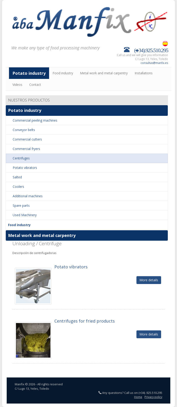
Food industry (63, 73)
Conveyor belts (24, 130)
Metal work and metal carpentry (104, 73)
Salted (17, 177)
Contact (35, 84)
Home (138, 397)
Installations (144, 73)
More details (148, 280)
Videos (17, 84)
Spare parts (21, 205)
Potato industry (29, 73)
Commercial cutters (27, 139)
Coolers (18, 186)
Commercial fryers (26, 149)
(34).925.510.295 (151, 49)
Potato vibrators (25, 167)
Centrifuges (21, 158)
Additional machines (28, 196)
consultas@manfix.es (154, 63)
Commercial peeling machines (35, 120)
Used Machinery (25, 215)
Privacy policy (153, 397)
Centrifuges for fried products (84, 321)
